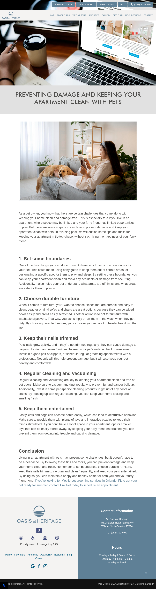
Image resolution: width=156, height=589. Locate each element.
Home (51, 15)
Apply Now (107, 4)
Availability (86, 4)
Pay (122, 4)
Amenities (94, 15)
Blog (69, 554)
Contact (148, 15)
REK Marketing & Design (141, 584)
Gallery (106, 15)
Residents (59, 554)
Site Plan (118, 15)
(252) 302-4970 (141, 4)
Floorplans (63, 15)
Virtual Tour (63, 4)
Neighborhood (133, 15)
